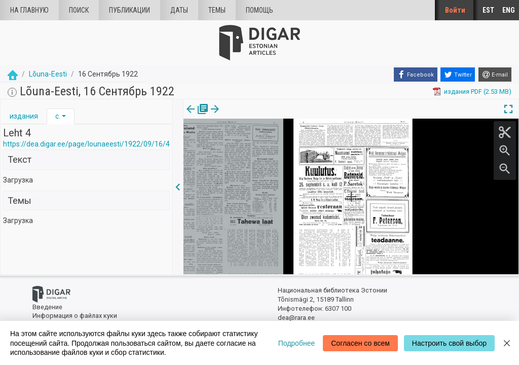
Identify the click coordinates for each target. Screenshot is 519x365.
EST (488, 10)
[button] (64, 116)
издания (24, 116)
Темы (217, 10)
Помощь (259, 10)
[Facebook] (415, 74)
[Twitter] (457, 74)
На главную (29, 10)
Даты (179, 10)
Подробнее (296, 343)
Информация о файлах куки (74, 315)
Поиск (79, 10)
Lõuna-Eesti (48, 74)
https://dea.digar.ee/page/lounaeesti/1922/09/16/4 (86, 144)
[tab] (24, 116)
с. (57, 116)
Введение (47, 307)
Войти (455, 10)
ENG (508, 10)
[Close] (507, 343)
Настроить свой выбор (449, 343)
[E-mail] (494, 74)
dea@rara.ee (296, 317)
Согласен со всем (360, 343)
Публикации (129, 10)
